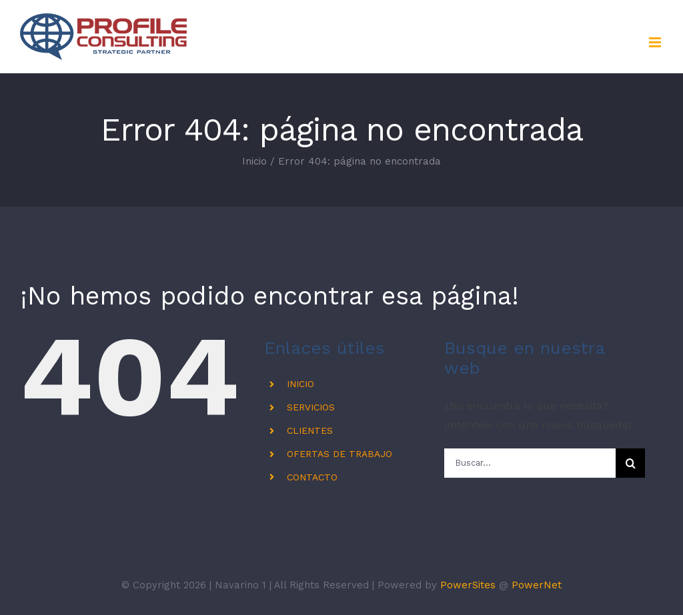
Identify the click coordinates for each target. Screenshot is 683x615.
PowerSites (468, 585)
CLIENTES (310, 430)
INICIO (300, 383)
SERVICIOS (311, 407)
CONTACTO (312, 477)
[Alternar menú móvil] (656, 42)
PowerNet (537, 585)
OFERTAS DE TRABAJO (339, 453)
